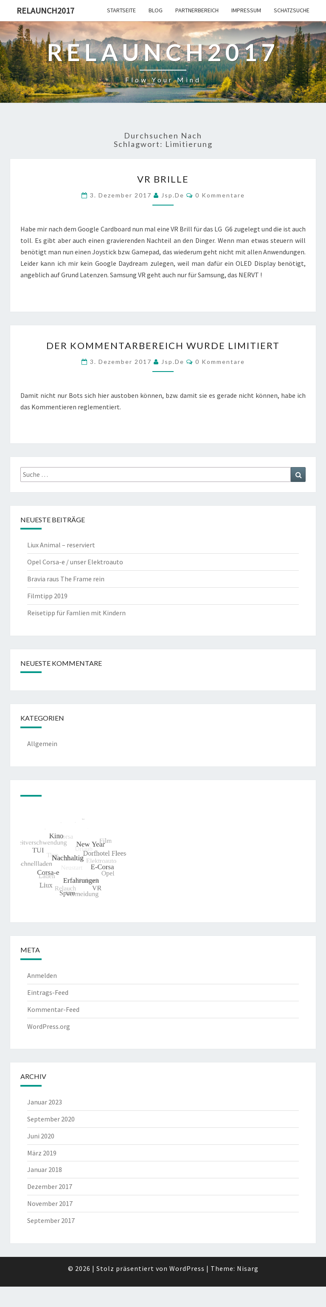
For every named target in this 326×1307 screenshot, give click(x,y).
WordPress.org (48, 1026)
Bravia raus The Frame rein (65, 579)
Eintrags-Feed (47, 992)
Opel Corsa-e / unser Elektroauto (75, 562)
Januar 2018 (44, 1169)
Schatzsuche (291, 10)
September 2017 (51, 1220)
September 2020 (51, 1119)
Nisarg (248, 1268)
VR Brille (163, 179)
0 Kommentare (220, 195)
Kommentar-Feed (53, 1009)
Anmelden (42, 975)
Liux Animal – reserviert (61, 545)
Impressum (246, 10)
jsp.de (172, 195)
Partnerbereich (197, 10)
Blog (156, 10)
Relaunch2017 (45, 10)
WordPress (187, 1268)
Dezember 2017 (49, 1186)
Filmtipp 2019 (47, 596)
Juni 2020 (40, 1136)
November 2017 (50, 1203)
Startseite (121, 10)
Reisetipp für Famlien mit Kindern (76, 612)
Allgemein (42, 743)
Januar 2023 (44, 1102)
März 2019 (41, 1153)
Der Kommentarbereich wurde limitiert (163, 345)
